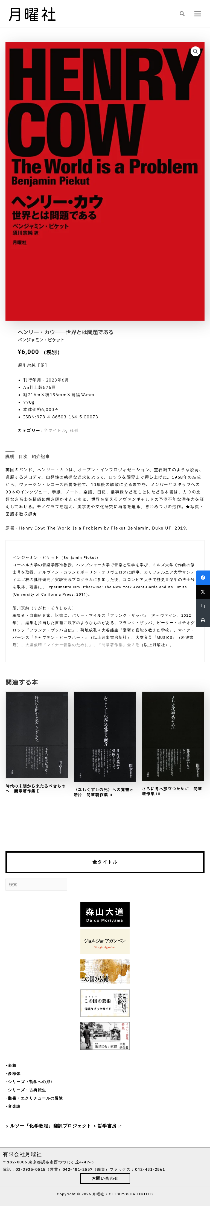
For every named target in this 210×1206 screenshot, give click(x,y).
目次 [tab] (23, 456)
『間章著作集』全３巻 (118, 645)
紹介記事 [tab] (41, 456)
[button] (182, 14)
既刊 (73, 431)
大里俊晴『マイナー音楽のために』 (59, 645)
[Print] (203, 620)
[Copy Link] (203, 606)
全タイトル (105, 862)
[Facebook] (203, 578)
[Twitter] (203, 592)
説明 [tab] (9, 456)
